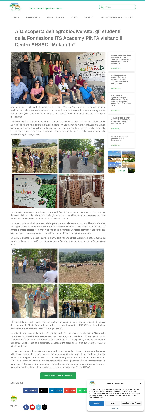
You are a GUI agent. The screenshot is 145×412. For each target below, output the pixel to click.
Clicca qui (121, 171)
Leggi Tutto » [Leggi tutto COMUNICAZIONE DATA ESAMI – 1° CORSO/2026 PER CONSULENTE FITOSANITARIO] (115, 129)
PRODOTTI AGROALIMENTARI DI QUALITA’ (117, 17)
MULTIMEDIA (89, 17)
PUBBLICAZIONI (33, 17)
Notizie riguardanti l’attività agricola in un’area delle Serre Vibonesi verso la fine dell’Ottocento (119, 79)
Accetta (97, 403)
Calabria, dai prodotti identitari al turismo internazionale (119, 138)
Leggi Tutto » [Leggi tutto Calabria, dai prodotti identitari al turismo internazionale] (115, 145)
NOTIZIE (74, 17)
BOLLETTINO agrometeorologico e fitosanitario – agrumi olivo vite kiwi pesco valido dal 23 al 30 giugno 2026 (121, 100)
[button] (141, 384)
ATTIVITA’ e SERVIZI (55, 17)
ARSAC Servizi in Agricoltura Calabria (46, 8)
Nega (113, 403)
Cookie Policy (114, 408)
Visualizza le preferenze (132, 403)
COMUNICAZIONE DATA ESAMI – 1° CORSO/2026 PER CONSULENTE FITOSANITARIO (120, 121)
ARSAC (15, 17)
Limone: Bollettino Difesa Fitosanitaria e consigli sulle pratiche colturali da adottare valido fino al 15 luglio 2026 (121, 59)
